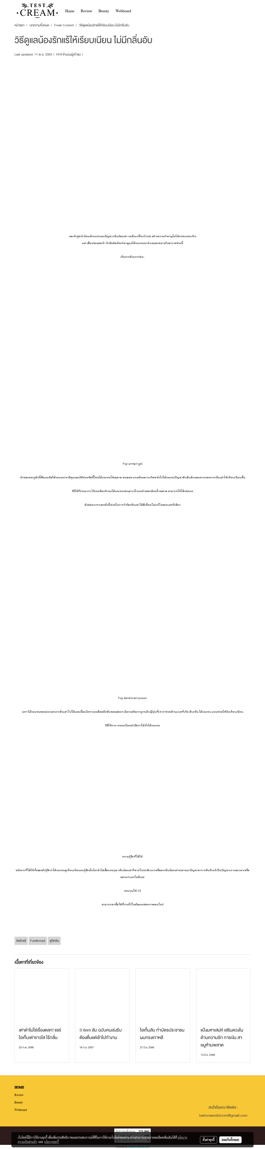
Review (86, 10)
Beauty (104, 10)
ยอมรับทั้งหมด (230, 1140)
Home (69, 10)
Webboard (123, 10)
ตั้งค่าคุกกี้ (208, 1140)
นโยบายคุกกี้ (51, 1142)
